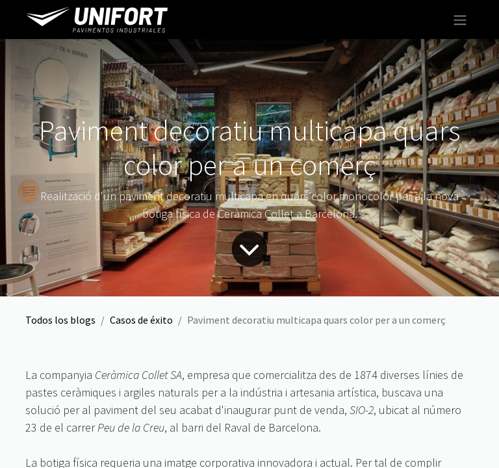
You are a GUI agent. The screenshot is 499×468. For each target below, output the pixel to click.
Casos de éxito (141, 319)
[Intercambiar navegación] (460, 19)
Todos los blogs (60, 319)
